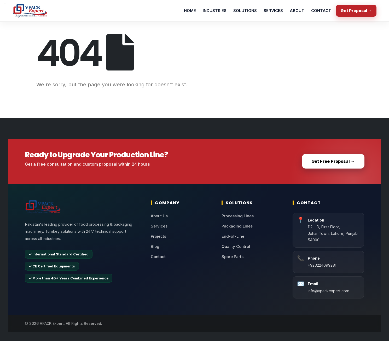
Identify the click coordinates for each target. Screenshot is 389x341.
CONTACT (321, 10)
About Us (159, 215)
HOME (190, 10)
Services (159, 226)
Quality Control (236, 246)
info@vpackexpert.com (328, 291)
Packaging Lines (237, 226)
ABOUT (297, 10)
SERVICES (273, 10)
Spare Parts (232, 256)
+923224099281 (322, 265)
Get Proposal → (356, 10)
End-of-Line (233, 236)
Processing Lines (238, 215)
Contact (158, 256)
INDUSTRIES (215, 10)
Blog (155, 246)
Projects (158, 236)
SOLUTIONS (245, 10)
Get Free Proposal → (333, 161)
